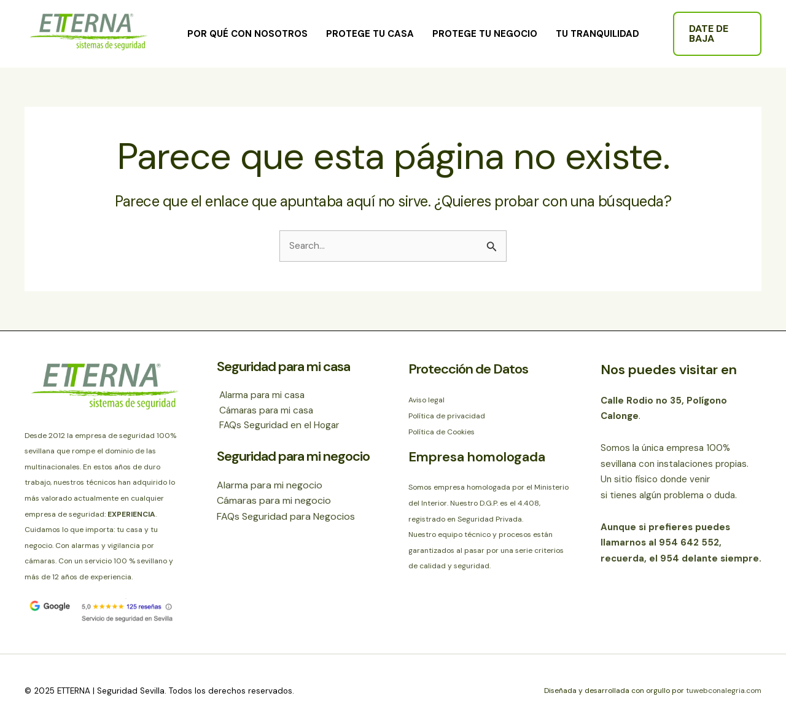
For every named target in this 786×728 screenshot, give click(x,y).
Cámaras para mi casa (266, 411)
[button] (717, 34)
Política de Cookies (441, 432)
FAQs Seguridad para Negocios (286, 518)
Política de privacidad (446, 416)
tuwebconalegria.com (722, 691)
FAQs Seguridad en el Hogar (278, 426)
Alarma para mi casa (262, 395)
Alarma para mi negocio (269, 486)
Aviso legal (426, 400)
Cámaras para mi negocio (274, 502)
